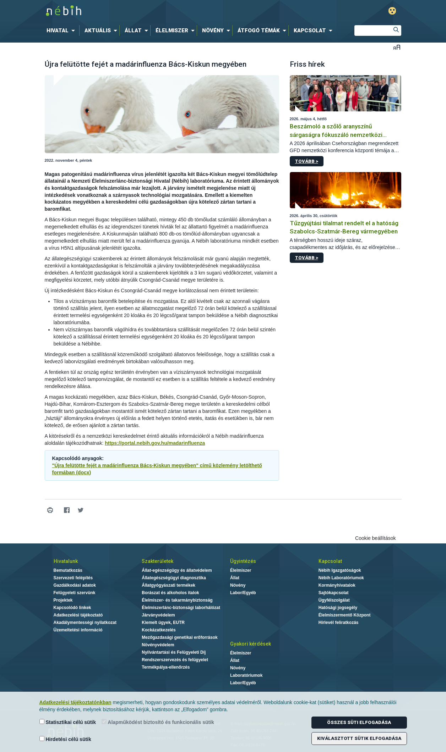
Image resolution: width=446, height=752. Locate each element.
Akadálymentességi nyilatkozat (85, 622)
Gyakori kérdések (250, 644)
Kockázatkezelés (158, 629)
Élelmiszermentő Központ (345, 615)
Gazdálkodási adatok (75, 585)
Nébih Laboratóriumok (341, 577)
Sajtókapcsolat (334, 592)
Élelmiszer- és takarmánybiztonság (177, 600)
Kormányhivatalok (337, 585)
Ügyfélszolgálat (334, 600)
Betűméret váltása (396, 47)
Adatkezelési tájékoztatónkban (75, 702)
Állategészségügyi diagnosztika (174, 577)
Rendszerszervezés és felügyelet (175, 659)
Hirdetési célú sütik (65, 739)
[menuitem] (62, 30)
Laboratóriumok (246, 675)
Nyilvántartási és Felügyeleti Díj (174, 652)
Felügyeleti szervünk (75, 592)
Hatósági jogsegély (338, 607)
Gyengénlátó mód (392, 11)
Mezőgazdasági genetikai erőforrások (179, 637)
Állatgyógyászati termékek (168, 585)
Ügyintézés (243, 561)
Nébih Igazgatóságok (340, 570)
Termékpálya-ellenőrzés (166, 667)
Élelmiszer (240, 570)
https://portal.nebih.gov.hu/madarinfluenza (155, 443)
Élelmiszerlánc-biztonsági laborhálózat (181, 607)
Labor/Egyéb (243, 592)
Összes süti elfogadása (359, 722)
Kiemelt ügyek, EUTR (163, 622)
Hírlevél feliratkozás (339, 622)
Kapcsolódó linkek (72, 607)
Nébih (147, 11)
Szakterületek (157, 561)
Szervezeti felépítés (73, 577)
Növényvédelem (158, 644)
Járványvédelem (158, 615)
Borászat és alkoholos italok (170, 592)
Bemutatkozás (68, 570)
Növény (237, 585)
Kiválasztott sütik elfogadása (359, 738)
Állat (234, 577)
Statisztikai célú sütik (67, 722)
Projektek (63, 600)
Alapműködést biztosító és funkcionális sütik (158, 722)
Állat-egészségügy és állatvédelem (177, 570)
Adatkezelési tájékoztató (78, 615)
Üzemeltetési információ (78, 629)
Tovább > (306, 161)
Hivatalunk (66, 561)
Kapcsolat (330, 561)
